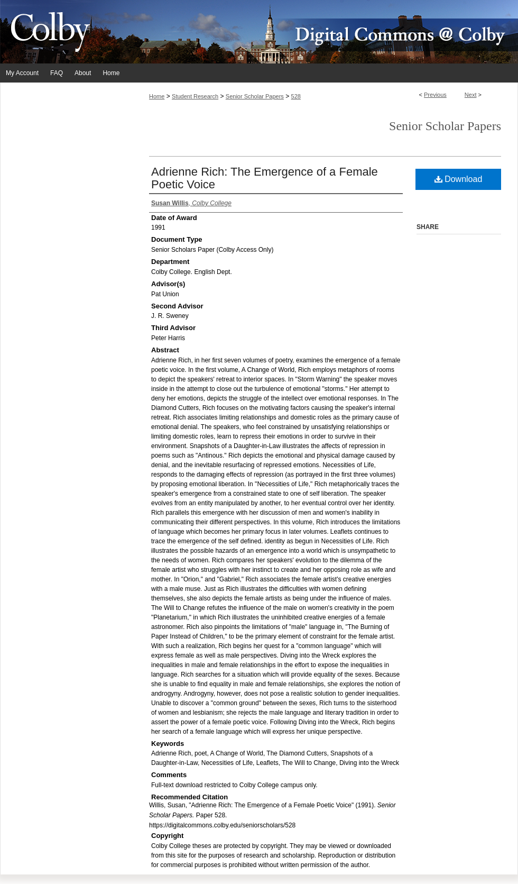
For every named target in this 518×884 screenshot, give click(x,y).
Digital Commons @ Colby (322, 31)
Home (156, 96)
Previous (435, 95)
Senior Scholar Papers (255, 96)
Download (458, 179)
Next (471, 95)
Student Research (195, 96)
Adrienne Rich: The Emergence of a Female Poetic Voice (264, 178)
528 (296, 96)
